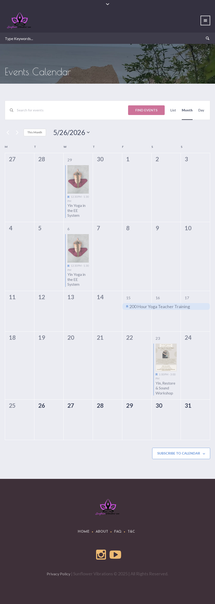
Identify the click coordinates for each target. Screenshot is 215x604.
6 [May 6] (68, 228)
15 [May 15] (128, 297)
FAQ (118, 532)
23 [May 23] (158, 338)
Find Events (146, 110)
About (102, 532)
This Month (34, 132)
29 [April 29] (69, 159)
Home (84, 532)
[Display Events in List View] (173, 110)
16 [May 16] (158, 297)
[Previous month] (8, 132)
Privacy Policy (58, 573)
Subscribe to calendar (178, 453)
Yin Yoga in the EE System (76, 210)
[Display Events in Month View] (187, 110)
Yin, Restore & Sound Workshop (165, 388)
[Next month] (17, 132)
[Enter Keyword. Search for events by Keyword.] (72, 110)
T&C (131, 532)
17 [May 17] (187, 297)
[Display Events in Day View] (201, 110)
